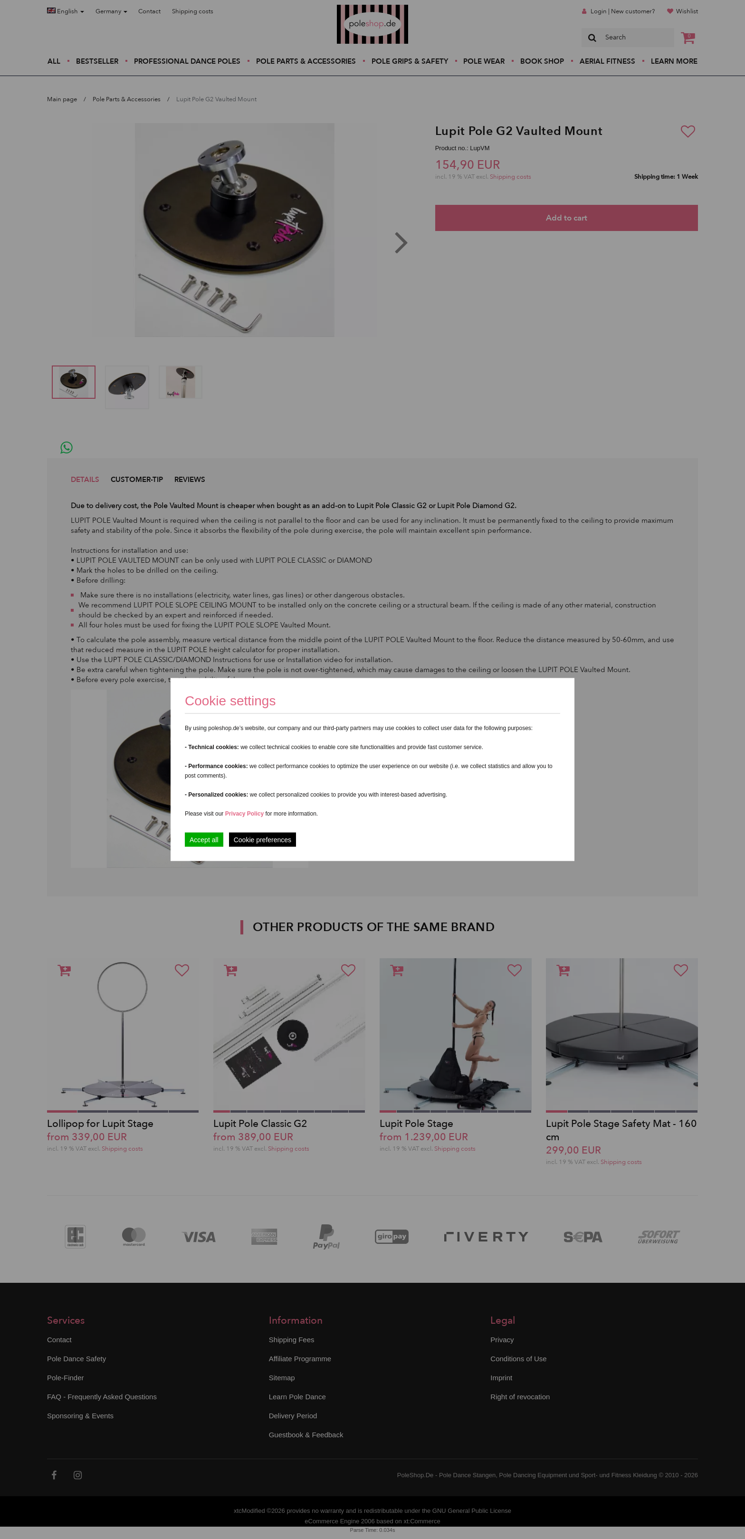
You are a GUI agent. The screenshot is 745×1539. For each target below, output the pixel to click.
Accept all (204, 840)
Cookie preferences (262, 840)
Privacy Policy (244, 813)
